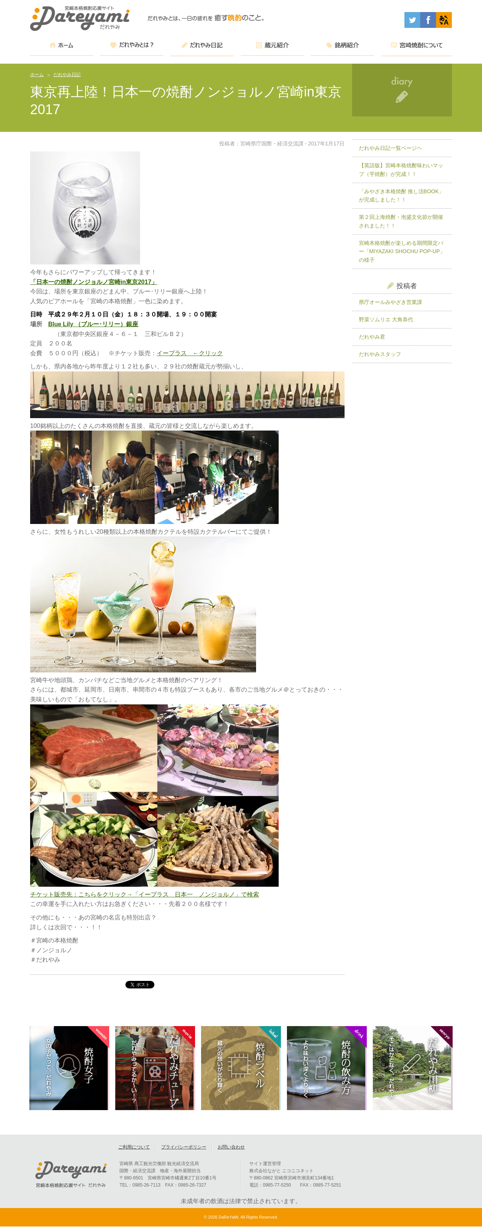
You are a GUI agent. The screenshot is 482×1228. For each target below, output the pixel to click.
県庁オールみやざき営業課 (390, 302)
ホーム (37, 74)
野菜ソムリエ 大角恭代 (386, 319)
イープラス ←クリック (190, 353)
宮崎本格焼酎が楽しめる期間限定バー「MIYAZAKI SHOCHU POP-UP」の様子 (402, 251)
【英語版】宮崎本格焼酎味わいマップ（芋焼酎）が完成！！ (401, 169)
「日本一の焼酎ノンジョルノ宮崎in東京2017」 (93, 282)
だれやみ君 (372, 337)
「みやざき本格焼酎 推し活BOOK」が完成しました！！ (401, 195)
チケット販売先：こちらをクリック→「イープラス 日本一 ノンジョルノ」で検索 (144, 894)
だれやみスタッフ (380, 354)
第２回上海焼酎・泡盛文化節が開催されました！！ (401, 221)
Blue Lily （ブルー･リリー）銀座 (93, 324)
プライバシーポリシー (183, 1148)
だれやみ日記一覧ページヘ (390, 148)
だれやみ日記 (67, 74)
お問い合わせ (231, 1148)
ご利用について (134, 1148)
